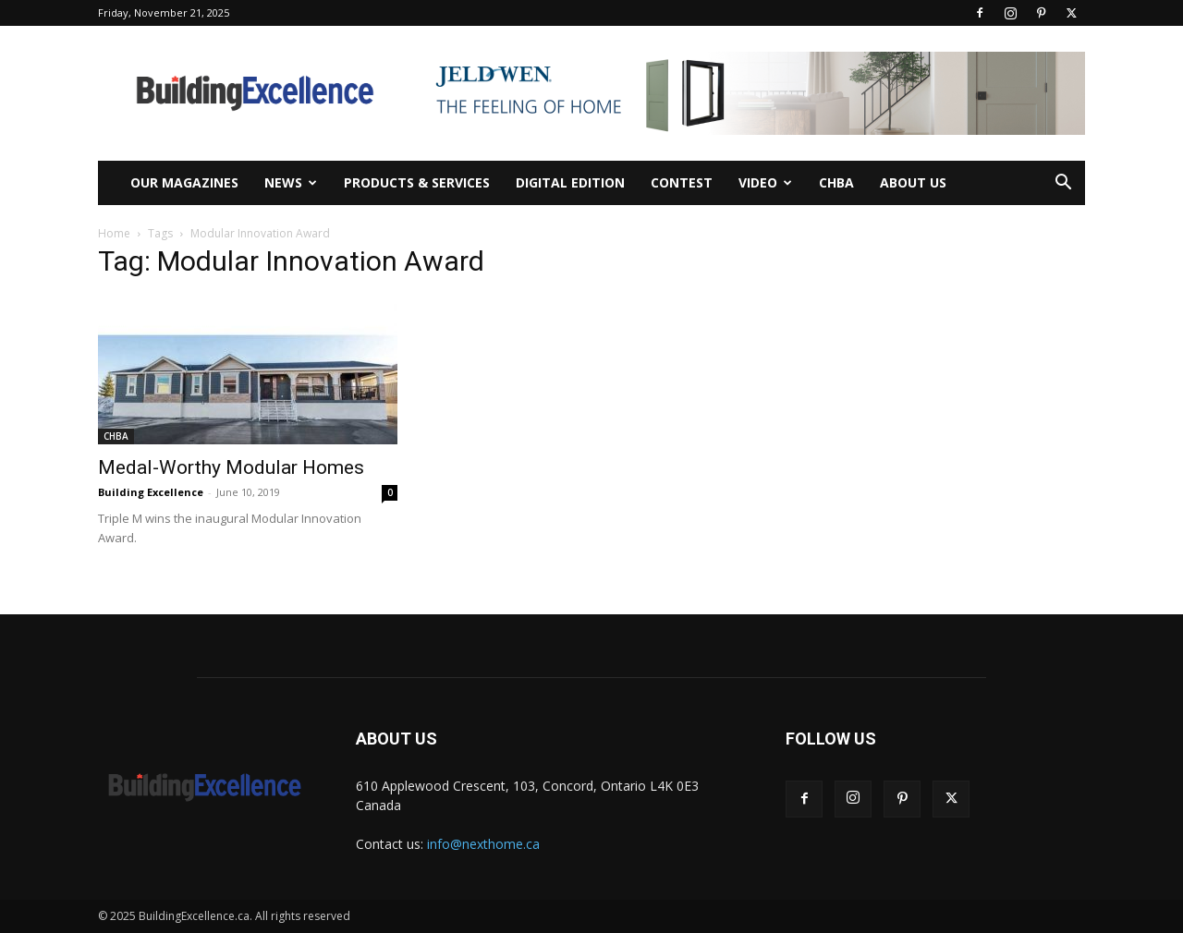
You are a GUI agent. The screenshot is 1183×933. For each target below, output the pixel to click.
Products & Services (417, 182)
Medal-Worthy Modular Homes (231, 467)
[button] (1063, 184)
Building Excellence (150, 492)
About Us (913, 182)
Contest (682, 182)
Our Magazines (184, 182)
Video (765, 182)
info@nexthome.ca (483, 844)
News (290, 182)
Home (114, 233)
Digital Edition (570, 182)
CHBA (836, 182)
